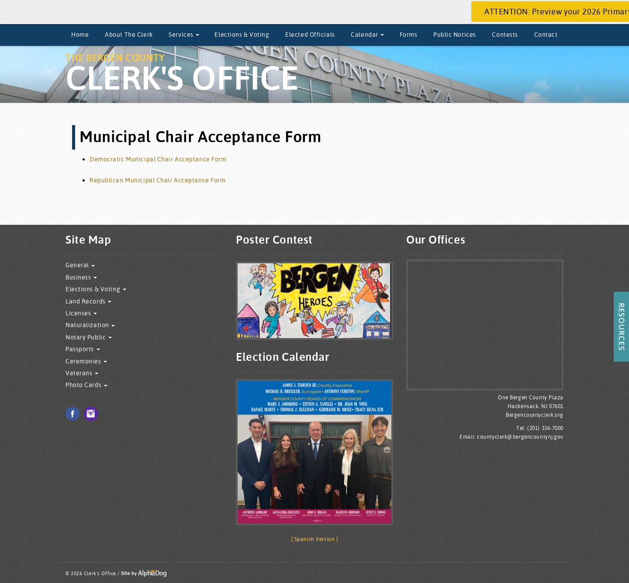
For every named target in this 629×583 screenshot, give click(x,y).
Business (81, 277)
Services (184, 34)
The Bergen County (182, 75)
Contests (505, 34)
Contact (546, 34)
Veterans (82, 373)
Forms (409, 34)
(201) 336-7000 (545, 428)
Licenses (81, 313)
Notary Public (89, 337)
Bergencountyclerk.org (534, 415)
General (80, 265)
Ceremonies (86, 361)
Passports (83, 349)
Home (80, 34)
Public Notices (454, 34)
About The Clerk (128, 34)
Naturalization (90, 325)
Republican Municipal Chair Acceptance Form (158, 180)
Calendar (367, 34)
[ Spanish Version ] (314, 539)
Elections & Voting (241, 34)
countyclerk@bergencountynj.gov (520, 436)
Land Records (88, 301)
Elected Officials (310, 34)
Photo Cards (86, 385)
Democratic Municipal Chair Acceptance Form (158, 159)
